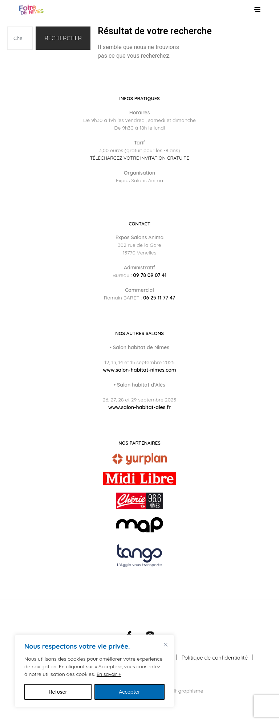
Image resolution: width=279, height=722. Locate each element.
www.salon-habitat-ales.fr (139, 407)
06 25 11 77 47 (159, 297)
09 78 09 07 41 (149, 275)
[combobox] (20, 38)
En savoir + (109, 674)
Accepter (129, 692)
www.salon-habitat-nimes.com (139, 370)
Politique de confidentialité (215, 657)
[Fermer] (166, 645)
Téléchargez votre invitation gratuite (139, 158)
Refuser (58, 692)
